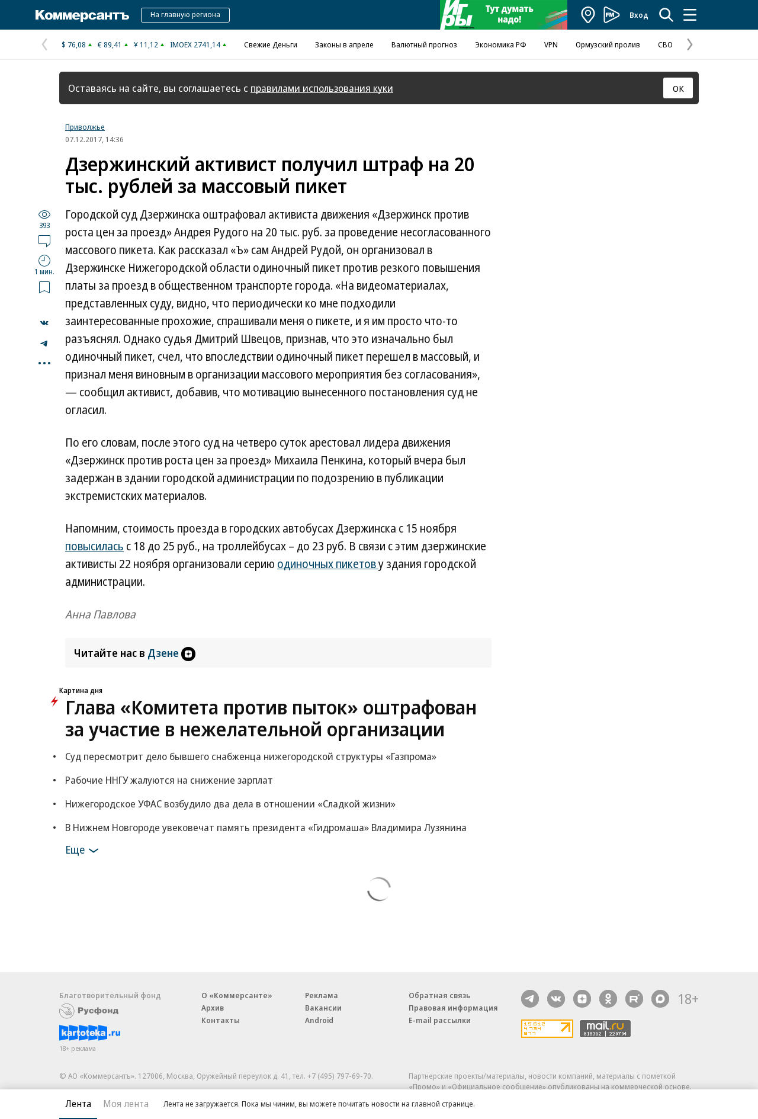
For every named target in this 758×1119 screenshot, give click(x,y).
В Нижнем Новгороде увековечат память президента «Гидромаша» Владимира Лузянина (266, 827)
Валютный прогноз (424, 44)
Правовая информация (453, 1007)
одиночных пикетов (327, 564)
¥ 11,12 (146, 44)
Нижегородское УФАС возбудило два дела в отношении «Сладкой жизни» (230, 803)
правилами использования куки (321, 88)
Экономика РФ (500, 44)
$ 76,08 (74, 44)
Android (319, 1020)
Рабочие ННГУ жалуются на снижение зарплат (169, 780)
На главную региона (185, 14)
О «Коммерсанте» (236, 995)
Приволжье (85, 126)
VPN (551, 44)
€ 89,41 (110, 44)
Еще (83, 851)
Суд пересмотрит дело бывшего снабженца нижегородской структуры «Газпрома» (250, 756)
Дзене (171, 653)
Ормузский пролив (608, 44)
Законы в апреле (344, 44)
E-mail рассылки (440, 1020)
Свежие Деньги (270, 44)
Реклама (321, 995)
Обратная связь (439, 995)
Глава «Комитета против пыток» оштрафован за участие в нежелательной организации (271, 718)
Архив (212, 1007)
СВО (665, 44)
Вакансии (323, 1007)
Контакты (220, 1020)
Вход (638, 14)
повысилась (94, 546)
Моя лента (126, 1103)
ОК (678, 88)
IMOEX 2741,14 (195, 44)
